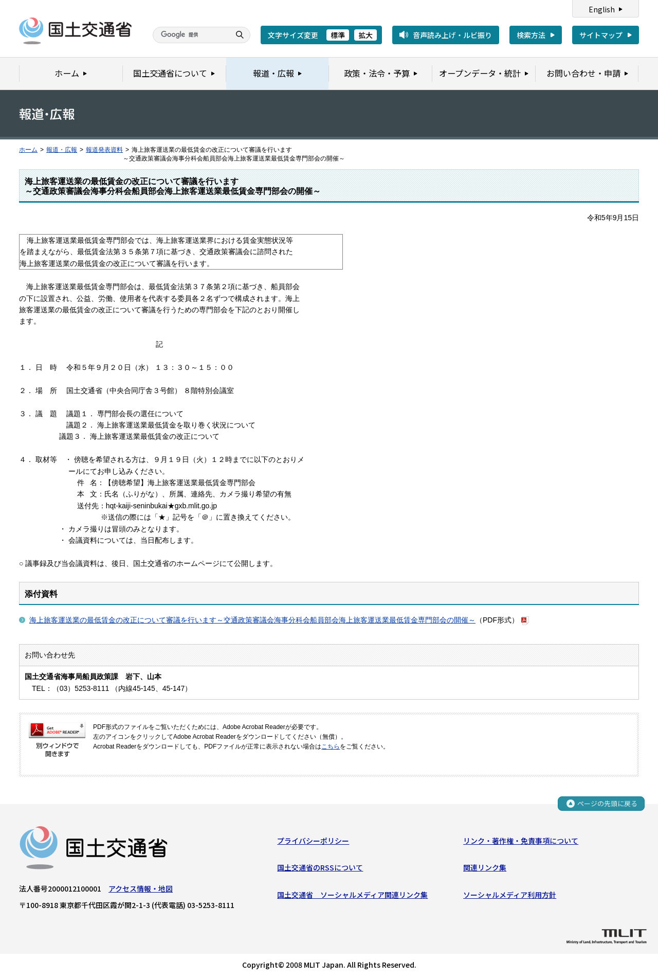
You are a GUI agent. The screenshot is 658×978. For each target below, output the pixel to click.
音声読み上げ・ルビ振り (452, 35)
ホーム (28, 149)
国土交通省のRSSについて (320, 868)
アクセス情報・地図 (140, 889)
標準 (338, 35)
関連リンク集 (484, 868)
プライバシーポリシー (313, 841)
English (602, 9)
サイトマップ (601, 35)
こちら (330, 746)
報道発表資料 (104, 149)
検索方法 (531, 35)
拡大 (365, 35)
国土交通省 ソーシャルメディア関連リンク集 (352, 895)
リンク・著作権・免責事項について (520, 841)
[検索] (190, 35)
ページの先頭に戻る (607, 804)
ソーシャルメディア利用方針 (509, 895)
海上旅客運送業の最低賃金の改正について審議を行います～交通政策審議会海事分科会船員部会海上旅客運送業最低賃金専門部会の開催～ (252, 620)
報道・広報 (61, 149)
